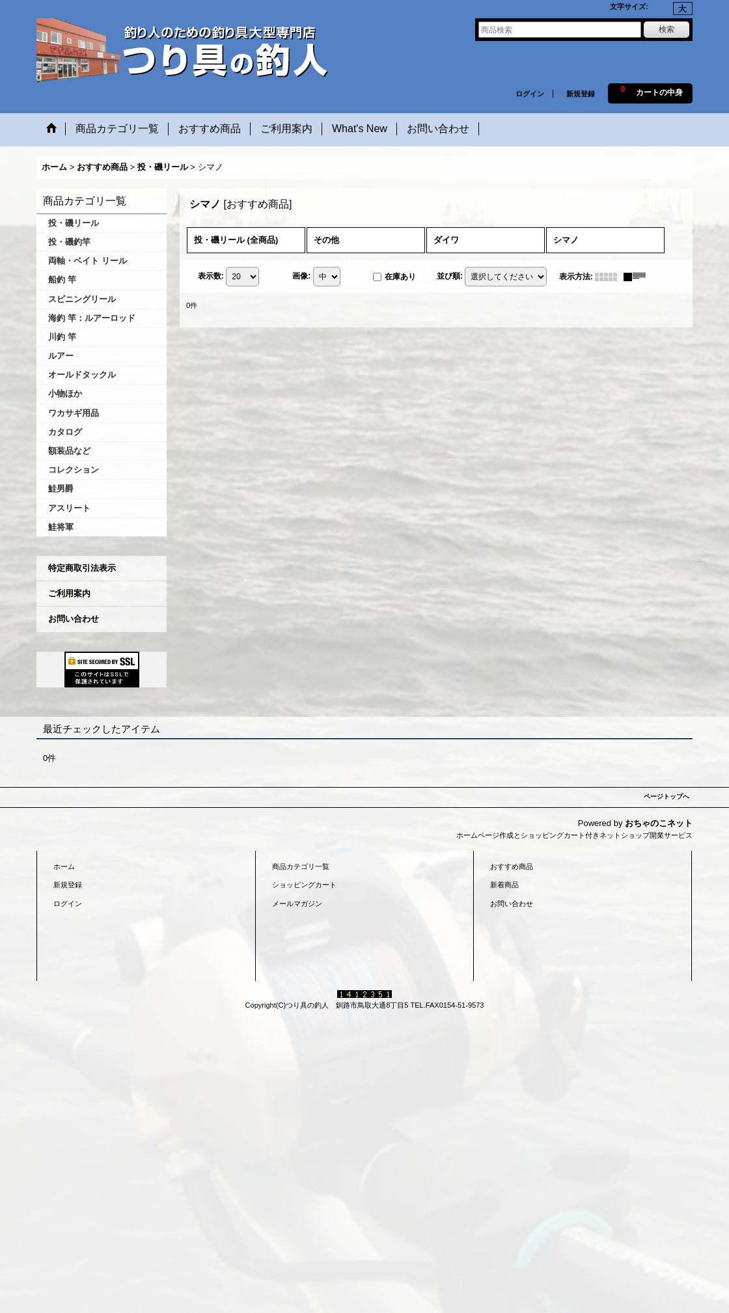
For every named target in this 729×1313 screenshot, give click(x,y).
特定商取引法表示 (82, 568)
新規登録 (580, 94)
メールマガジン (297, 903)
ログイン (530, 94)
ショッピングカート (304, 885)
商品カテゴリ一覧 (300, 866)
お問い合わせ (73, 619)
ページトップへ (666, 796)
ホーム (64, 866)
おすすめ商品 (511, 866)
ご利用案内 (69, 593)
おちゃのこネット (659, 823)
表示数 (211, 276)
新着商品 (504, 885)
